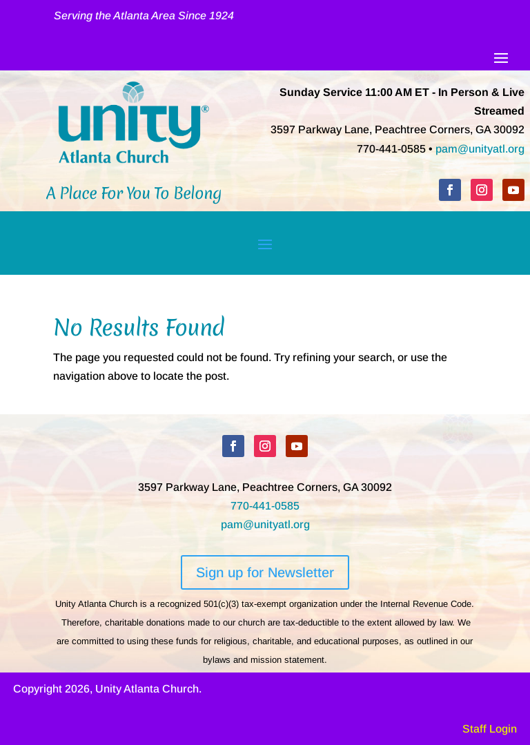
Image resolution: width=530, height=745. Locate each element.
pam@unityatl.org (479, 149)
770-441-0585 (265, 506)
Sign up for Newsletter (265, 572)
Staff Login (489, 729)
